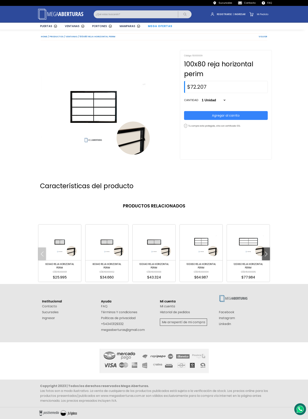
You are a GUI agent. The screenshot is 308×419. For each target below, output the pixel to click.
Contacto (250, 3)
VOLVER (263, 36)
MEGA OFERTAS (160, 26)
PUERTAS (46, 26)
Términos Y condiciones (119, 312)
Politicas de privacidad (118, 318)
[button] (266, 253)
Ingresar (48, 318)
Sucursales (225, 3)
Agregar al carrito (226, 115)
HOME (44, 36)
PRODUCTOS (56, 36)
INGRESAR (240, 14)
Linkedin (225, 324)
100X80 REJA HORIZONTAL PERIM (97, 36)
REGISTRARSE (224, 14)
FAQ (269, 3)
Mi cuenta (167, 306)
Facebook (226, 312)
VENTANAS (72, 26)
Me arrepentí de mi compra (183, 322)
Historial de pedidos (175, 312)
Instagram (227, 318)
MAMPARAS (127, 26)
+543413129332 (112, 324)
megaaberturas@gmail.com (123, 330)
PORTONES (99, 26)
